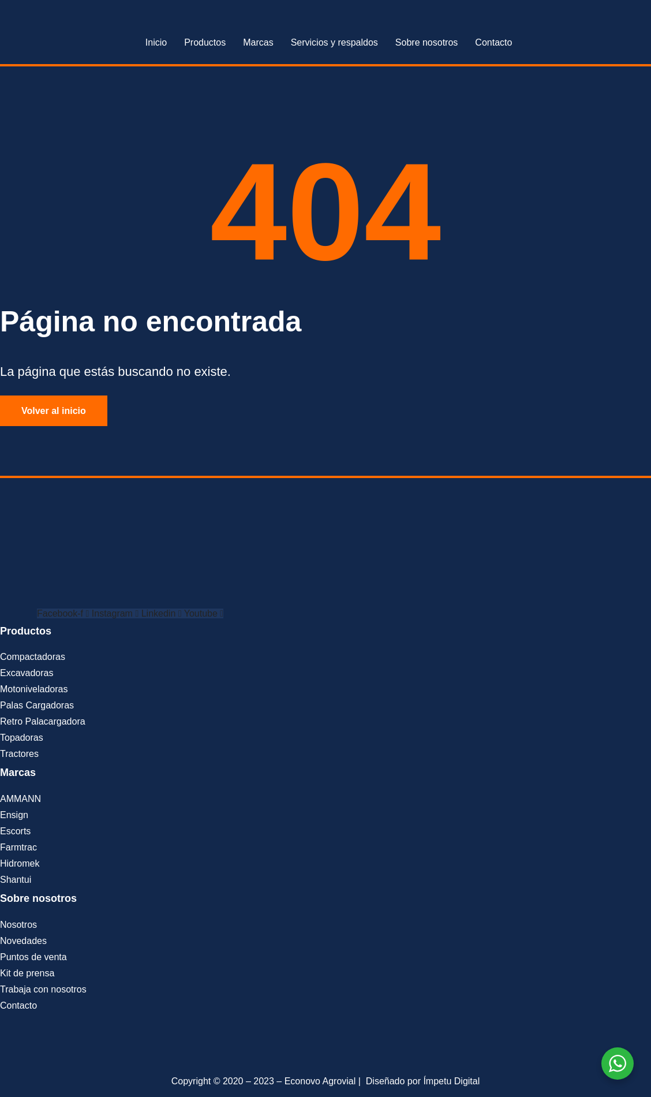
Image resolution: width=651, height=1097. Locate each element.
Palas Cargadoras (37, 705)
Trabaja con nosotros (43, 989)
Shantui (15, 880)
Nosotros (18, 925)
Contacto (493, 42)
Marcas (258, 42)
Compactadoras (32, 657)
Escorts (15, 831)
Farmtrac (18, 847)
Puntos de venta (33, 957)
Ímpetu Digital (451, 1081)
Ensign (14, 815)
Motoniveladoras (34, 689)
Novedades (23, 941)
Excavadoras (27, 673)
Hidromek (19, 863)
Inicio (156, 42)
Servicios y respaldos (334, 42)
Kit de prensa (27, 973)
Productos (205, 42)
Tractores (19, 754)
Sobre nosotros (426, 42)
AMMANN (20, 799)
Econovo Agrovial (320, 1081)
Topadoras (21, 737)
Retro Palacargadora (42, 721)
